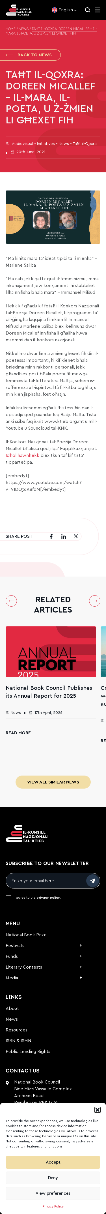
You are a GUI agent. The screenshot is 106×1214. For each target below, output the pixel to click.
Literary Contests (24, 967)
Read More (18, 733)
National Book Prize (26, 935)
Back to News (29, 55)
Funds (12, 956)
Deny (53, 1178)
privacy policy (48, 897)
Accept (53, 1162)
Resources (16, 1030)
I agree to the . (38, 897)
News (24, 29)
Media (12, 978)
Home (11, 29)
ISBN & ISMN (18, 1041)
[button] (97, 1110)
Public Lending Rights (28, 1051)
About (12, 1008)
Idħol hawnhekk (22, 455)
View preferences (53, 1193)
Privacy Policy (53, 1206)
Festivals (15, 945)
